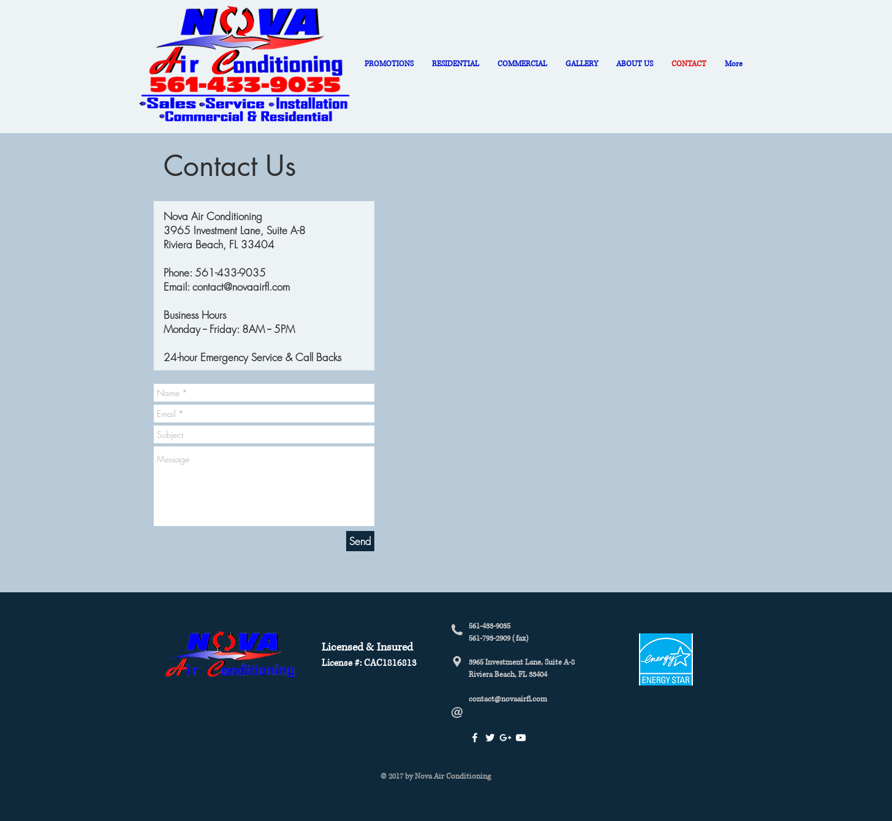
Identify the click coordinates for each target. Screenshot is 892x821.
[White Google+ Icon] (505, 737)
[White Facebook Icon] (475, 737)
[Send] (360, 541)
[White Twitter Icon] (490, 737)
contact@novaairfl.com (241, 287)
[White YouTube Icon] (521, 737)
